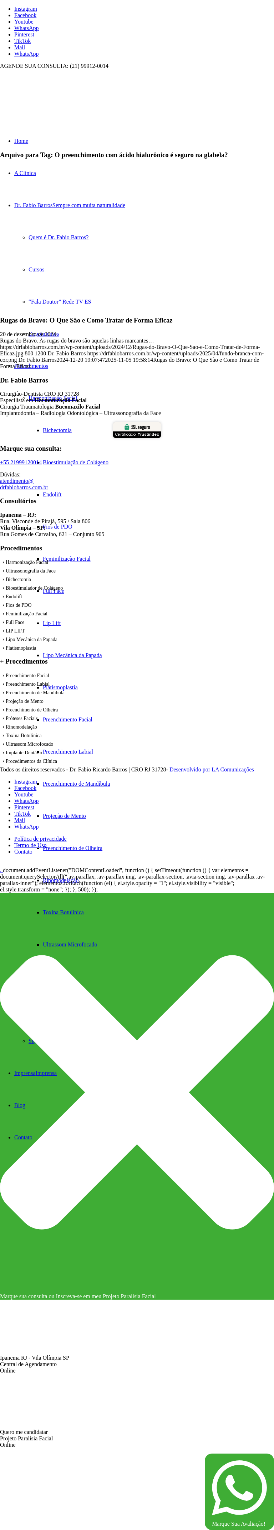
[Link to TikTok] (22, 41)
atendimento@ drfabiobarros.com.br (24, 484)
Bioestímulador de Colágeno (34, 588)
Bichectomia (18, 579)
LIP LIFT (15, 631)
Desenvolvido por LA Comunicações (211, 769)
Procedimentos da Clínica (31, 761)
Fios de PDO (18, 605)
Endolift (14, 596)
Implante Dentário (24, 752)
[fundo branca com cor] (53, 103)
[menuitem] (158, 880)
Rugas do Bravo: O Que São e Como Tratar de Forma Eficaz (86, 320)
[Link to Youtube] (24, 22)
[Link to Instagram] (25, 9)
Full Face (15, 622)
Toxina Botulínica (24, 735)
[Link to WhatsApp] (26, 28)
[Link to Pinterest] (24, 34)
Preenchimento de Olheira (32, 709)
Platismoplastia (21, 648)
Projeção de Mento (25, 701)
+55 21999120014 (21, 462)
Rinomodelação (21, 727)
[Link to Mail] (19, 47)
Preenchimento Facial (27, 675)
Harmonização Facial (27, 562)
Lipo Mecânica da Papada (31, 639)
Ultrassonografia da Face (31, 571)
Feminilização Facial (26, 613)
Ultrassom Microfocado (29, 744)
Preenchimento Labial (28, 684)
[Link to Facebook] (25, 15)
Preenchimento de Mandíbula (35, 692)
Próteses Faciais (22, 718)
